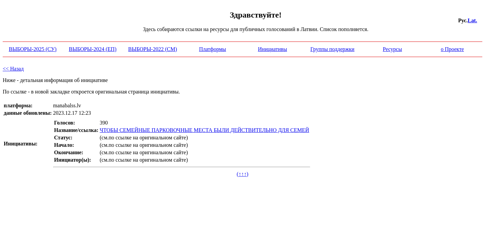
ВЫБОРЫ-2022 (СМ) (152, 49)
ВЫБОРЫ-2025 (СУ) (33, 49)
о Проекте (452, 49)
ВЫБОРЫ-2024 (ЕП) (92, 49)
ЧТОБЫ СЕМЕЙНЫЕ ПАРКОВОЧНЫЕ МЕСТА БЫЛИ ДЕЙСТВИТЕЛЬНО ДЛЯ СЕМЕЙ (204, 130)
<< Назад (13, 69)
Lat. (472, 20)
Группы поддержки (333, 49)
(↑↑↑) (243, 174)
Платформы (212, 49)
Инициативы (272, 49)
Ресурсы (392, 49)
